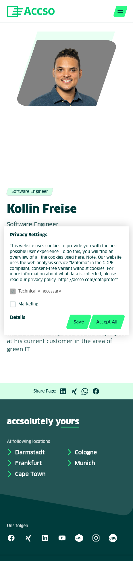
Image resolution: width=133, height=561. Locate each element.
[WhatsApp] (86, 391)
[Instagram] (96, 537)
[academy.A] (79, 537)
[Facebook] (97, 391)
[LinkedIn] (64, 391)
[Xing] (75, 391)
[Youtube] (62, 537)
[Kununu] (113, 537)
